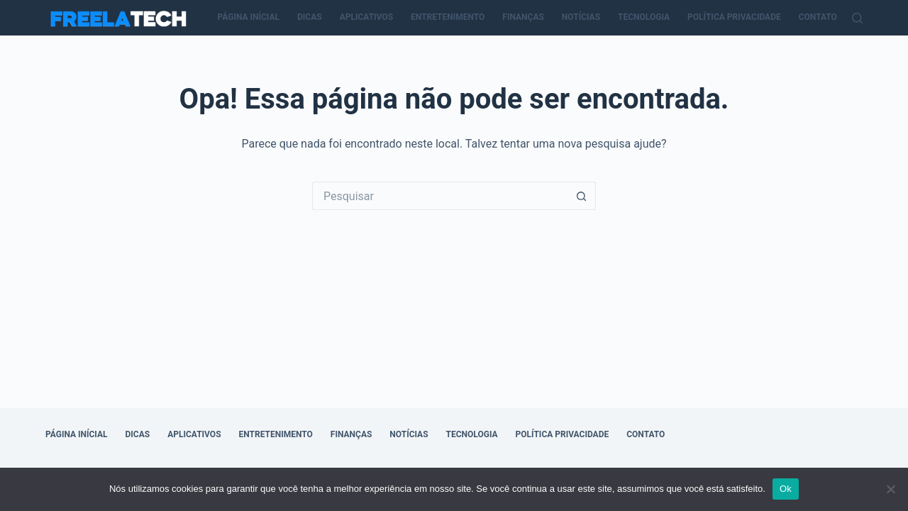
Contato (818, 17)
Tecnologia (644, 17)
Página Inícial (249, 17)
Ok (786, 488)
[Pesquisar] (857, 18)
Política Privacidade (734, 17)
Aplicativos (366, 17)
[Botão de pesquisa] (582, 196)
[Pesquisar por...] (440, 196)
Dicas (309, 17)
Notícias (581, 17)
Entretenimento (448, 17)
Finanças (523, 17)
